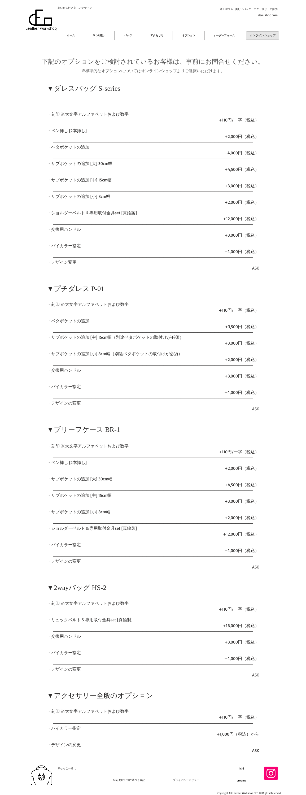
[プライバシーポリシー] (186, 780)
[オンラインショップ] (262, 35)
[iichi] (241, 768)
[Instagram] (271, 773)
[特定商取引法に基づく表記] (129, 780)
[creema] (241, 780)
